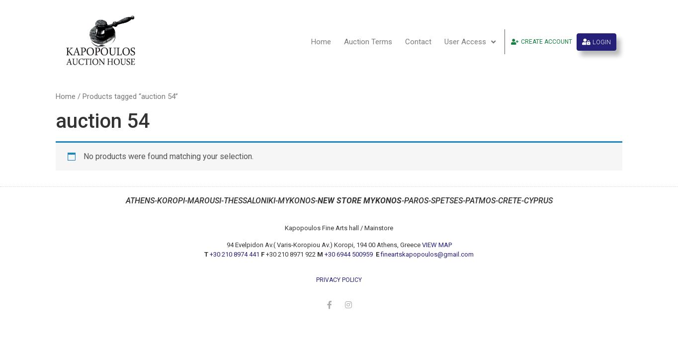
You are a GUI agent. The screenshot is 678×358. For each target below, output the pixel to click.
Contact (418, 41)
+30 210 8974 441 (234, 254)
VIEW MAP (437, 245)
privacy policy (339, 279)
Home (321, 41)
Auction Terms (368, 41)
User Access (470, 42)
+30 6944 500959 (349, 254)
